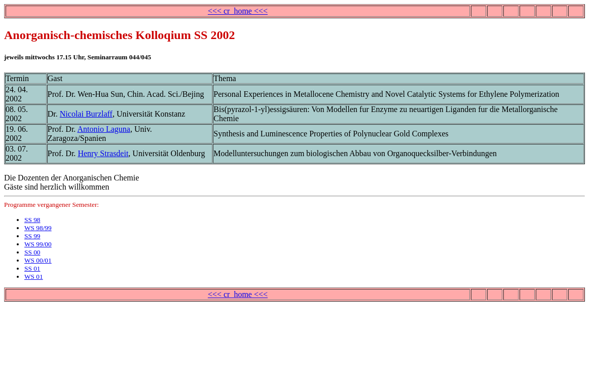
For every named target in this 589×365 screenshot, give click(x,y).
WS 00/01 (38, 260)
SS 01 (32, 268)
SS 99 (32, 236)
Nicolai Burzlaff (86, 114)
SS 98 (32, 220)
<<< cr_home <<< (238, 11)
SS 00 (32, 252)
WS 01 (33, 276)
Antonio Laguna (103, 129)
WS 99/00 (38, 244)
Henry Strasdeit (103, 153)
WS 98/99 (38, 228)
